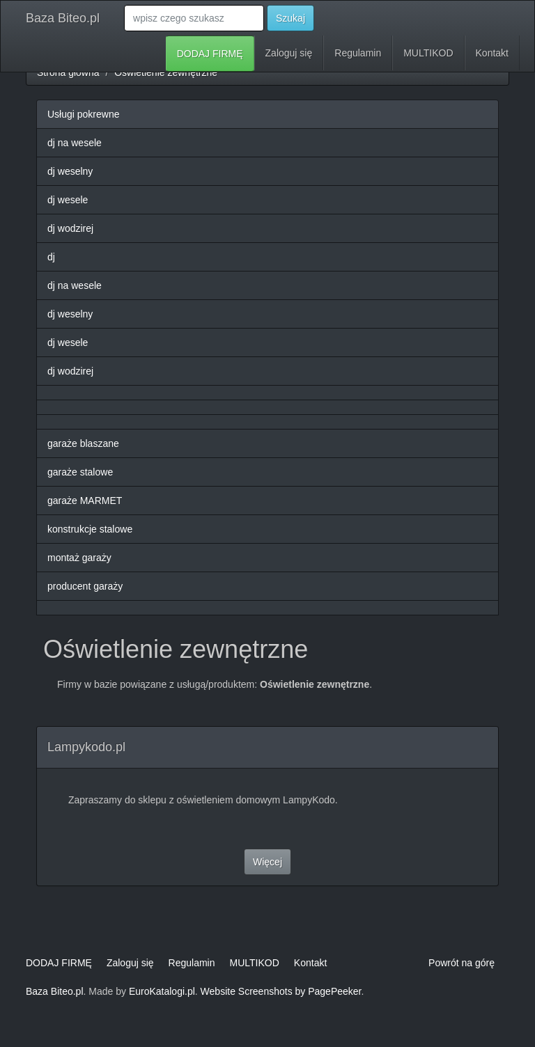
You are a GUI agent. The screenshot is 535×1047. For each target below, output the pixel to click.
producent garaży (85, 586)
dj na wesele (74, 142)
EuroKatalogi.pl (162, 991)
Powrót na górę (461, 962)
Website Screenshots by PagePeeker (281, 991)
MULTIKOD (428, 52)
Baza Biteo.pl (63, 18)
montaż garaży (79, 557)
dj (51, 256)
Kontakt (492, 52)
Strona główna (68, 72)
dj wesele (67, 199)
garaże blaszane (83, 443)
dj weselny (70, 171)
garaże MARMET (84, 500)
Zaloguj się (289, 52)
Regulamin (357, 52)
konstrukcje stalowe (89, 529)
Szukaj (290, 18)
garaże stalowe (80, 472)
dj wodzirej (70, 228)
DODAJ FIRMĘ (210, 53)
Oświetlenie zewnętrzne (165, 72)
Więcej (267, 861)
